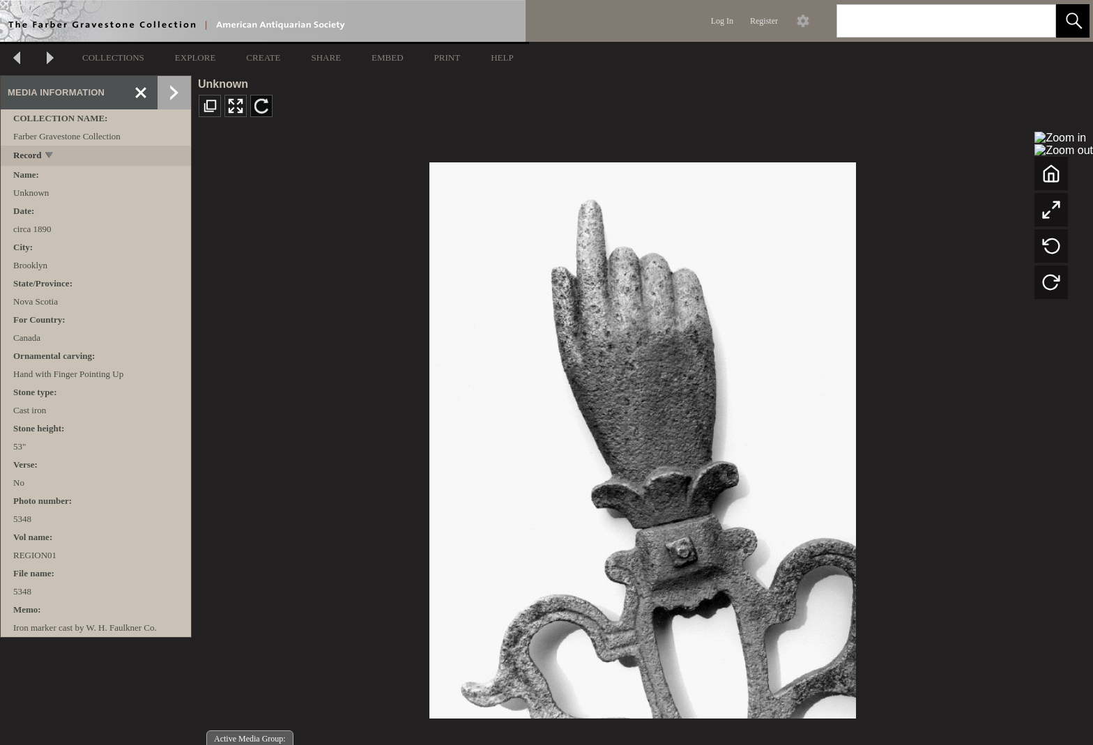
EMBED (388, 57)
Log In (722, 21)
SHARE (326, 57)
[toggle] (50, 156)
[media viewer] (642, 436)
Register (764, 21)
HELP (502, 57)
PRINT (447, 57)
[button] (1073, 21)
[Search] (930, 21)
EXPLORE (195, 57)
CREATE (263, 57)
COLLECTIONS (113, 57)
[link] (1034, 20)
